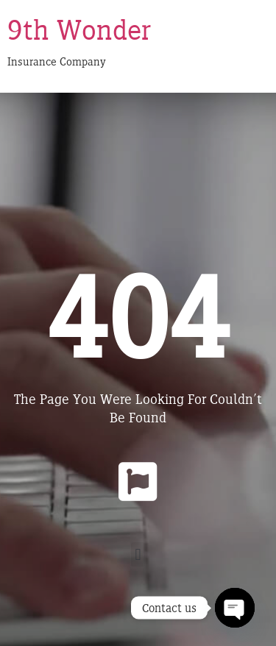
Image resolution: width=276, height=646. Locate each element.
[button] (138, 554)
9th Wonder (79, 29)
